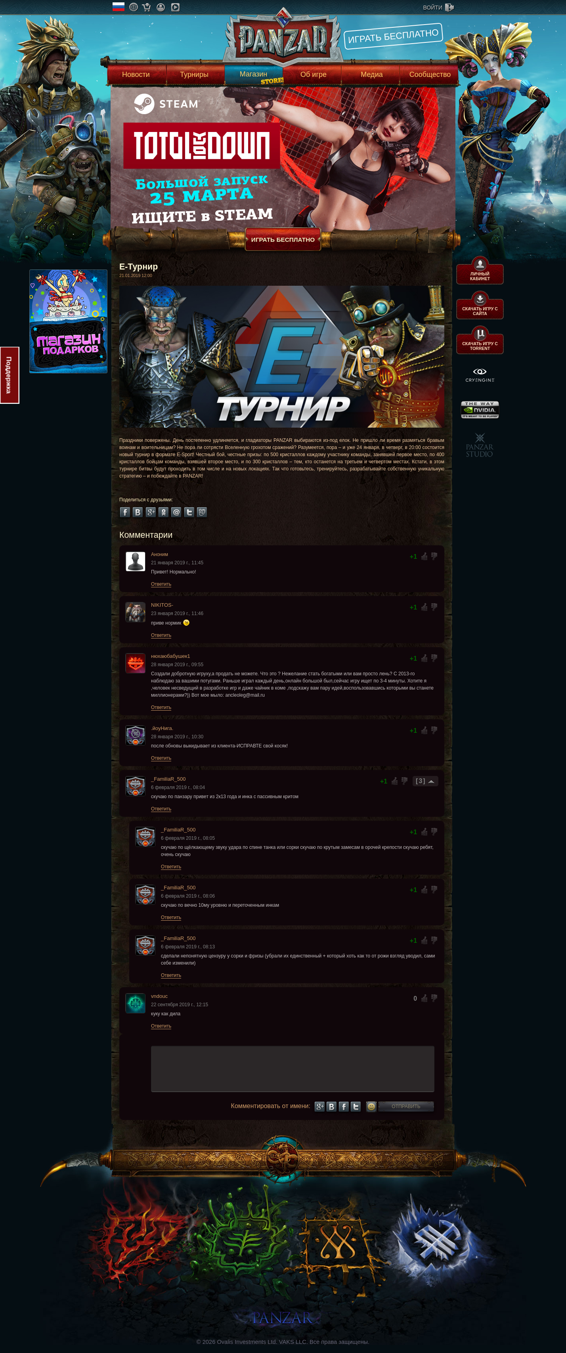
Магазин (253, 74)
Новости (136, 74)
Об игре (313, 74)
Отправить (406, 1106)
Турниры (194, 74)
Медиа (371, 74)
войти (432, 7)
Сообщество (430, 74)
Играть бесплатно (393, 36)
